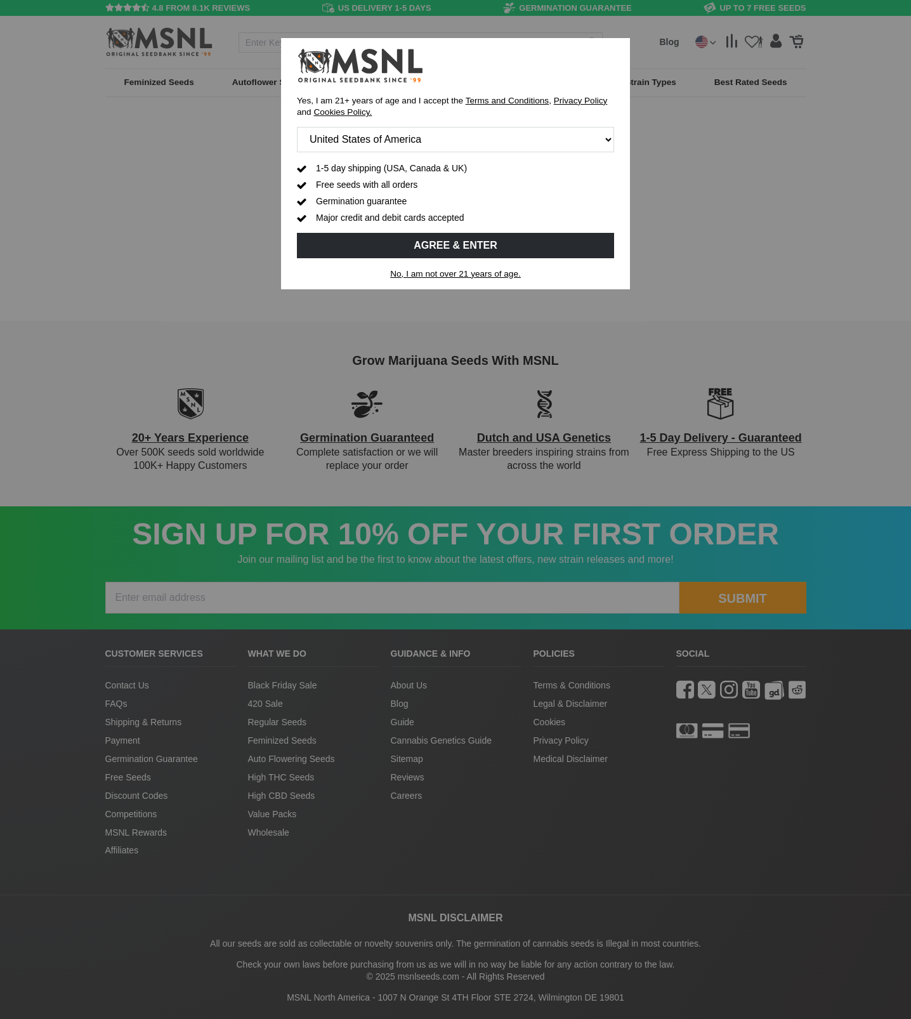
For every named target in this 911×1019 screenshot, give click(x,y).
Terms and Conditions (507, 100)
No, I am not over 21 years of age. (455, 274)
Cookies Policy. (342, 112)
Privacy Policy (581, 100)
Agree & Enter (455, 245)
